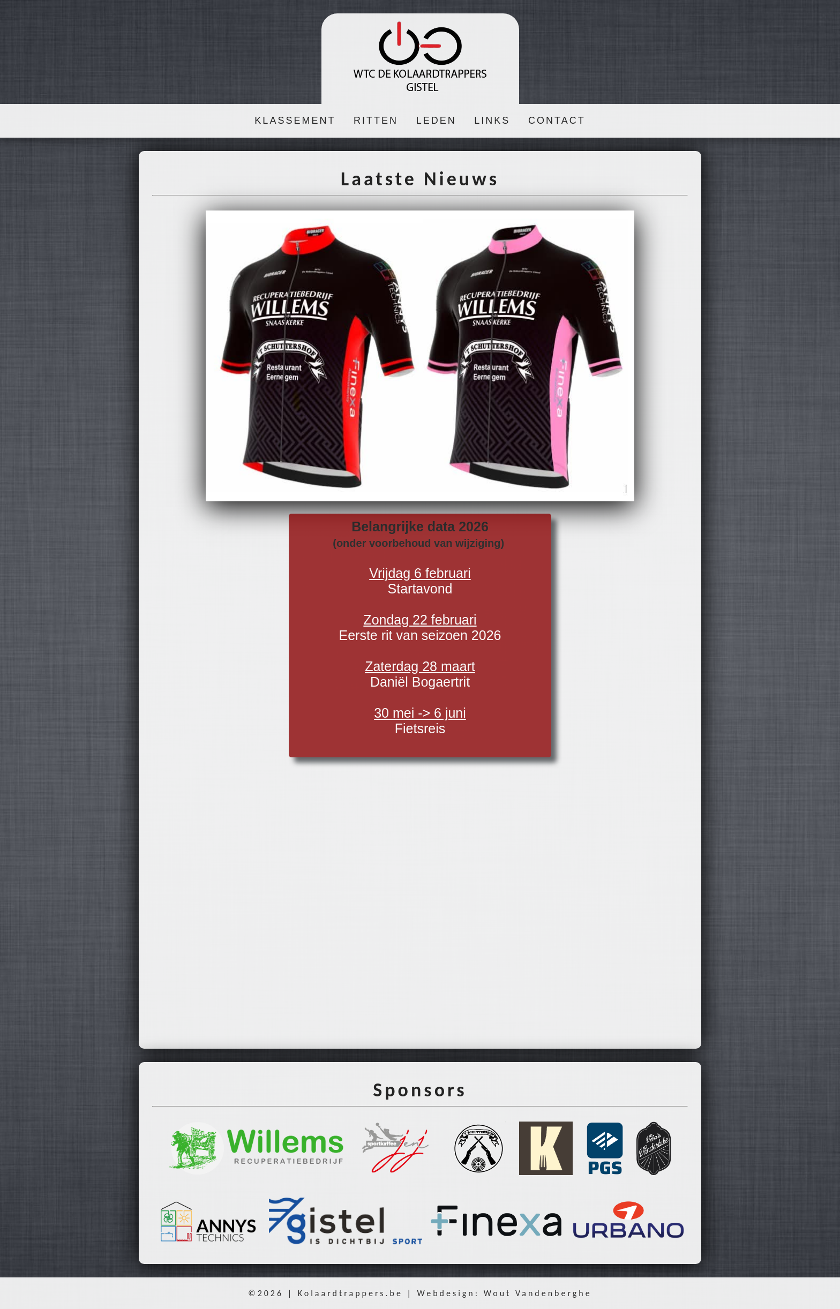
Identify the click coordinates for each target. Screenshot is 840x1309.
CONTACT (557, 120)
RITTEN (376, 120)
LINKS (492, 120)
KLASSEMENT (294, 120)
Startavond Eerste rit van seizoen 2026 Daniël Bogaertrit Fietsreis (420, 627)
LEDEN (436, 120)
